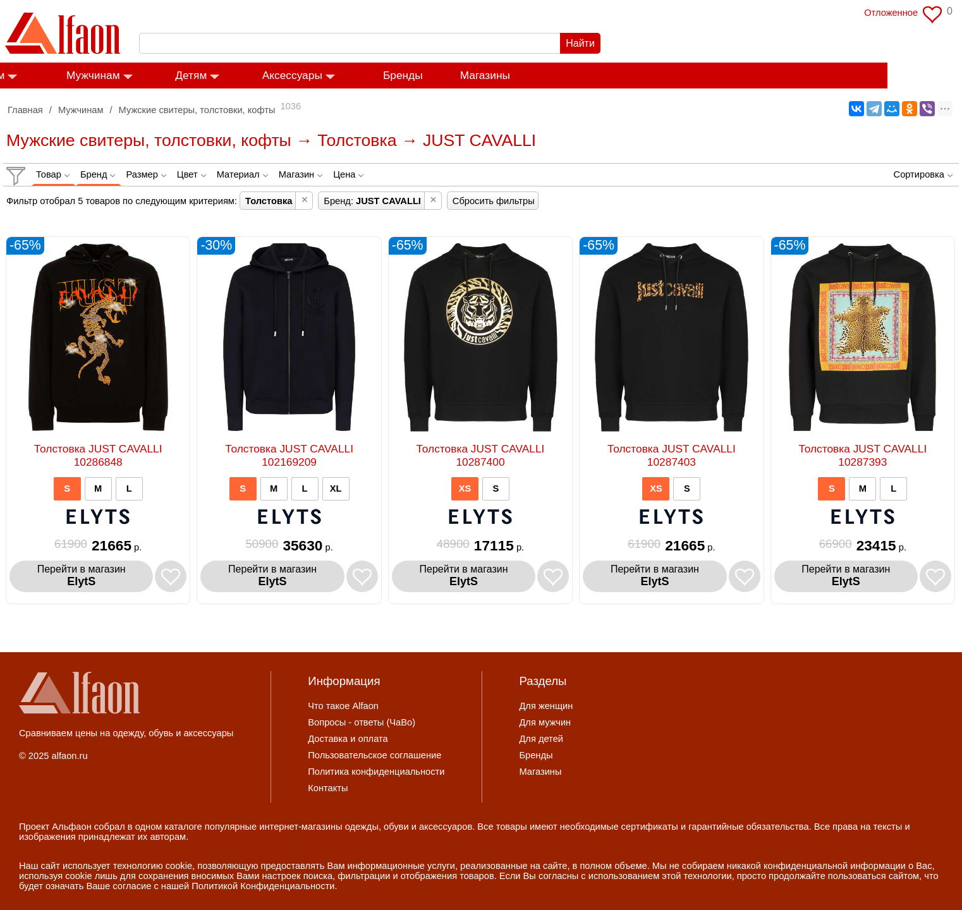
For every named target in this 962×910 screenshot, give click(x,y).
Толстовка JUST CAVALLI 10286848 (98, 455)
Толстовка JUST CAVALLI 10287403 (671, 455)
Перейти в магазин (81, 576)
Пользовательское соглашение (374, 755)
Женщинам (50, 76)
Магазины (559, 76)
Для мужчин (545, 722)
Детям (265, 76)
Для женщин (546, 706)
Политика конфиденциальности (376, 772)
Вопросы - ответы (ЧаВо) (361, 722)
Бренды (477, 76)
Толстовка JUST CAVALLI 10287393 (862, 455)
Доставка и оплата (347, 739)
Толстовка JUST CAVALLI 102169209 (289, 455)
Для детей (541, 739)
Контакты (328, 788)
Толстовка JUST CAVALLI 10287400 (481, 455)
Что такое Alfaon (343, 706)
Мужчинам (168, 76)
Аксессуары (366, 76)
